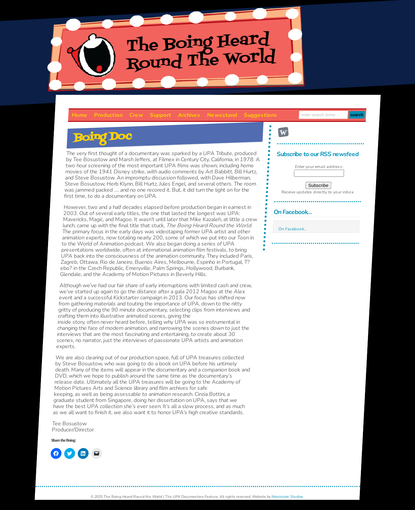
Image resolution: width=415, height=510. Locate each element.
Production (108, 115)
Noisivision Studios (287, 496)
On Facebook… (292, 212)
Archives (189, 115)
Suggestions (260, 115)
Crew (136, 115)
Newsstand (222, 115)
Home (79, 115)
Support (160, 115)
